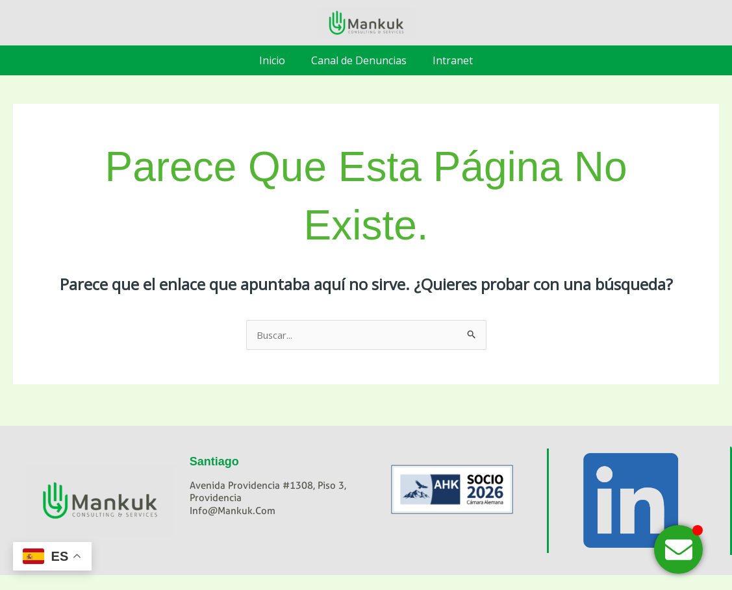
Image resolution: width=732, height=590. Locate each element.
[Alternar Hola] (678, 549)
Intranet (453, 60)
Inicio (272, 60)
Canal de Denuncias (359, 60)
